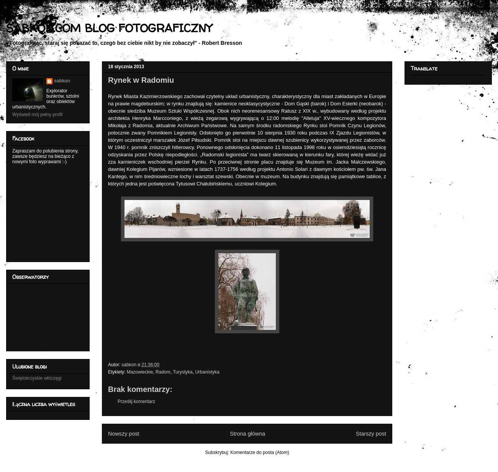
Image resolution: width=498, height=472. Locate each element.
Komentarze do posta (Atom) (259, 452)
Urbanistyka (207, 372)
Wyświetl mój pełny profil (37, 114)
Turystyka (183, 372)
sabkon (62, 81)
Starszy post (371, 434)
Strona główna (247, 434)
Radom (163, 372)
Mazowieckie (140, 372)
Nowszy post (123, 434)
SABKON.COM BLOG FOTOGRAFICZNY (109, 28)
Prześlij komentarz (136, 401)
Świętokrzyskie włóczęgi (37, 378)
